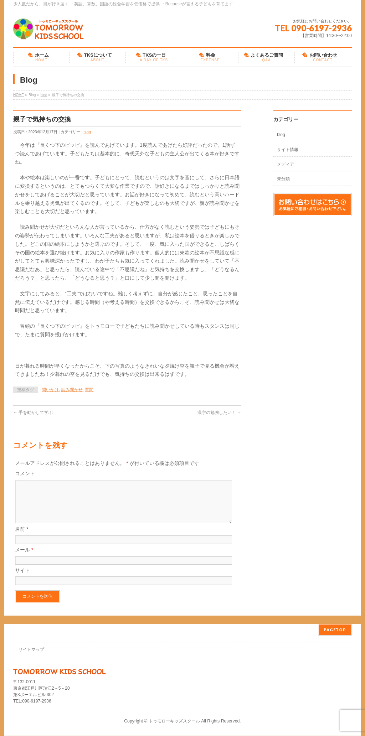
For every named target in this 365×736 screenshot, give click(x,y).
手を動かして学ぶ (33, 412)
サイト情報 (287, 149)
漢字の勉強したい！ (219, 412)
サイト (22, 579)
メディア (285, 164)
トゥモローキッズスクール (174, 721)
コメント (25, 473)
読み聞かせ (72, 389)
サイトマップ (31, 649)
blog (44, 95)
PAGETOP (335, 630)
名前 (21, 537)
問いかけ (50, 389)
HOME (18, 95)
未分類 (283, 178)
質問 (89, 389)
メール (24, 558)
